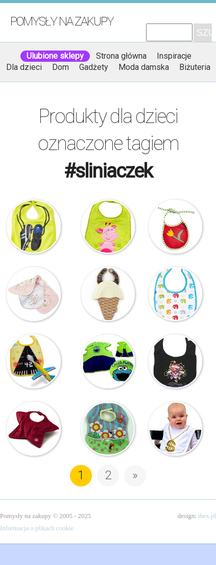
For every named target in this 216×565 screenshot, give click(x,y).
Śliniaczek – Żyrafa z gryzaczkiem (108, 227)
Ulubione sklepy (55, 56)
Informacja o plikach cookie (37, 528)
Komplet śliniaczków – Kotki (34, 294)
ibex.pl (207, 516)
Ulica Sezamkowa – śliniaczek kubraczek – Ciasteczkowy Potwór (108, 361)
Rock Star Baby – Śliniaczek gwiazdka (34, 429)
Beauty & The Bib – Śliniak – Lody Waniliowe (108, 294)
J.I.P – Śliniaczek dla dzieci (34, 227)
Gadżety (93, 67)
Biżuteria (194, 67)
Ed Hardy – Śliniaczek (176, 361)
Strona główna (121, 56)
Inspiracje (174, 56)
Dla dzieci (24, 67)
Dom (60, 67)
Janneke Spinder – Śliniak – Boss (176, 429)
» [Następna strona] (135, 475)
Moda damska (143, 67)
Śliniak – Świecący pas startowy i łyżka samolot (34, 361)
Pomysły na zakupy (61, 21)
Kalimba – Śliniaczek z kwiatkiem (176, 227)
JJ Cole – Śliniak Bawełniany (176, 294)
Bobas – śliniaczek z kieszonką (108, 429)
